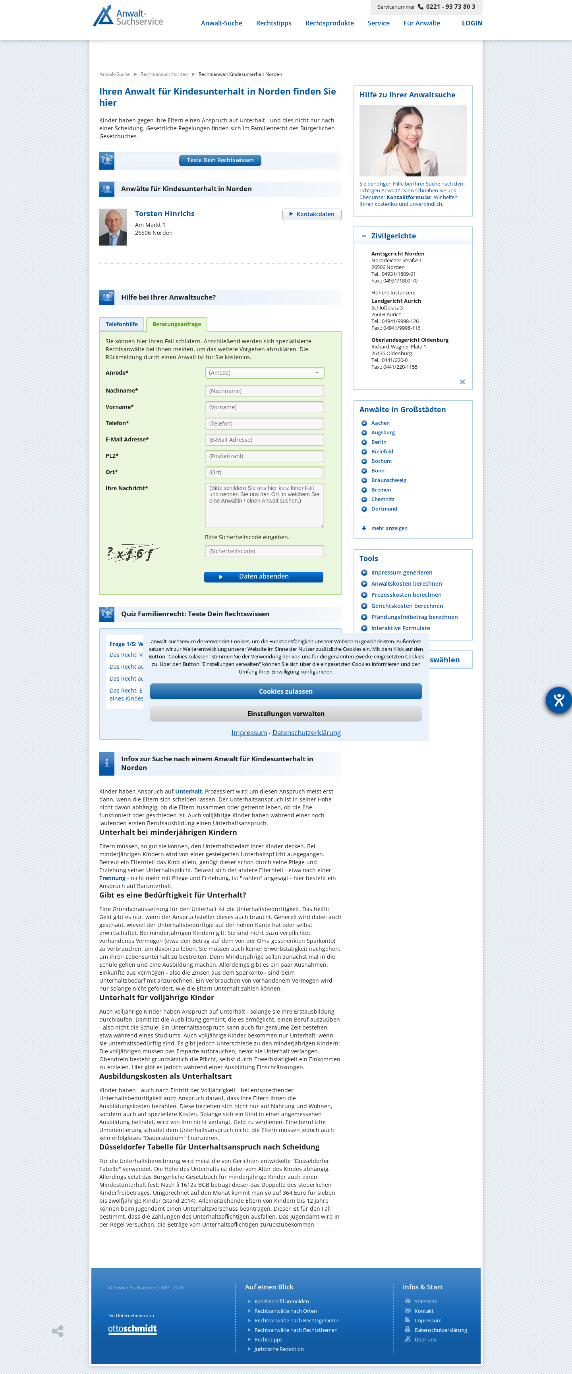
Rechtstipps (274, 27)
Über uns (425, 1339)
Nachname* (122, 390)
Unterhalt (188, 791)
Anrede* (117, 372)
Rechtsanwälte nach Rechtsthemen (296, 1330)
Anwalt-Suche (221, 27)
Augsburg (383, 432)
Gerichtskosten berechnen (407, 606)
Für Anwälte (422, 27)
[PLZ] (264, 456)
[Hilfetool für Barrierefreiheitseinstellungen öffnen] (559, 700)
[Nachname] (264, 391)
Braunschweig (388, 480)
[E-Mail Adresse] (264, 440)
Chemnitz (382, 499)
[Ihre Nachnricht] (264, 505)
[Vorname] (264, 407)
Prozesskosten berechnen (406, 594)
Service (379, 27)
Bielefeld (382, 451)
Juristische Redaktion (279, 1349)
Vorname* (120, 406)
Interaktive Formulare (400, 628)
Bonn (378, 470)
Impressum (249, 732)
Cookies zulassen (286, 691)
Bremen (381, 489)
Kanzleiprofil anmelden (282, 1301)
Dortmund (384, 508)
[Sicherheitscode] (264, 551)
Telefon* (117, 423)
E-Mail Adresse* (127, 439)
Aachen (380, 423)
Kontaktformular (408, 197)
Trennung (112, 878)
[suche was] (161, 51)
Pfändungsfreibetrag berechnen (414, 617)
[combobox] (265, 373)
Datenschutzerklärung (306, 732)
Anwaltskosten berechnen (406, 583)
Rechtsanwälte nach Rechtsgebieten (297, 1320)
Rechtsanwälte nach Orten (286, 1311)
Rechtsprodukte (329, 27)
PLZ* (112, 455)
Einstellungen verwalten (286, 713)
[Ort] (264, 472)
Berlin (378, 442)
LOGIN (472, 27)
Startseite (426, 1301)
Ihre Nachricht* (127, 488)
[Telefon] (264, 424)
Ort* (112, 472)
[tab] (121, 324)
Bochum (381, 461)
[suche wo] (307, 51)
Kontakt (424, 1310)
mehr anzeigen (389, 528)
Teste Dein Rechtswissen (220, 160)
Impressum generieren (402, 572)
